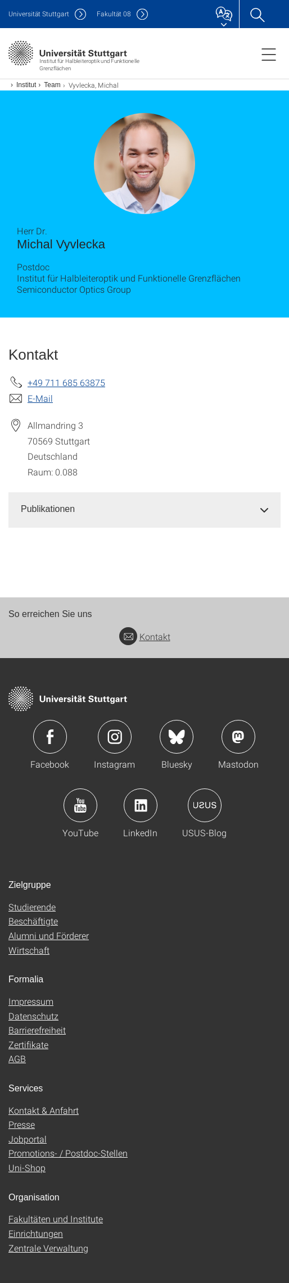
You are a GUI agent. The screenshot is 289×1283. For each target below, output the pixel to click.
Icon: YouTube (80, 805)
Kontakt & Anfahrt (43, 1110)
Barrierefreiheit (37, 1030)
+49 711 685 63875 (66, 382)
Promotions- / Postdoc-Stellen (68, 1153)
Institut (26, 85)
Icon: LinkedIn (140, 805)
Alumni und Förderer (48, 935)
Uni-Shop (27, 1167)
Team (52, 85)
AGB (17, 1058)
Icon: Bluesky (176, 737)
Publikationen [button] (48, 509)
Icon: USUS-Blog (205, 805)
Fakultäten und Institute (55, 1219)
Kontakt (144, 636)
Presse (21, 1124)
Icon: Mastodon (238, 737)
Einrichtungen (35, 1233)
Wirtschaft (28, 950)
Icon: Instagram (115, 737)
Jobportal (27, 1139)
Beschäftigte (33, 921)
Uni (38, 14)
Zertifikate (28, 1044)
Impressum (30, 1001)
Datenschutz (33, 1016)
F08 (114, 14)
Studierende (32, 907)
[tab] (144, 509)
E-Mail (40, 398)
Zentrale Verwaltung (48, 1248)
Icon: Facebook (50, 737)
